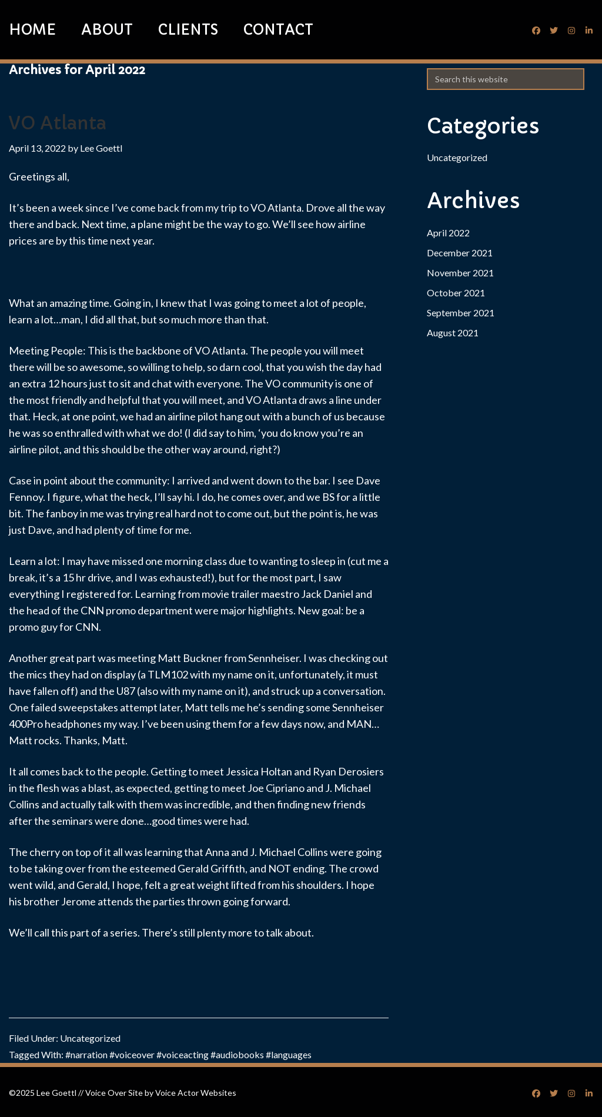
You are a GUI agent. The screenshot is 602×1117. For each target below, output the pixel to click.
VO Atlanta (57, 123)
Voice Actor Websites (195, 1093)
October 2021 (456, 292)
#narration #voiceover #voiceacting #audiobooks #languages (188, 1054)
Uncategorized (90, 1038)
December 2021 (460, 252)
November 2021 (460, 272)
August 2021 (453, 332)
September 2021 (460, 312)
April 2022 (448, 232)
